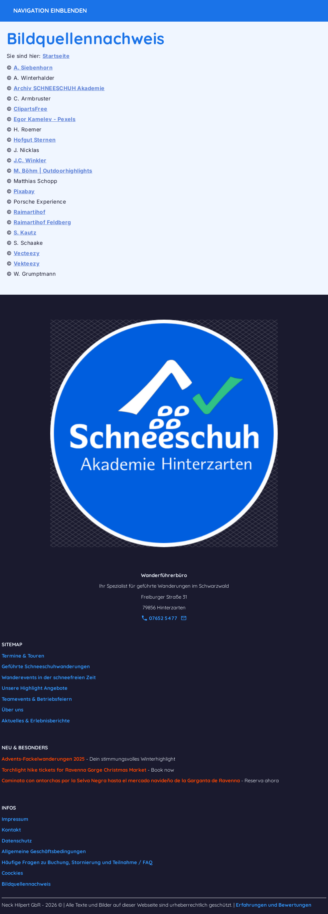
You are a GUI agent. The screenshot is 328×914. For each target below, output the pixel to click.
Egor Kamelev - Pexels (45, 119)
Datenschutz (17, 841)
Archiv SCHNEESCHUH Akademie (59, 88)
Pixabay (24, 191)
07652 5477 (159, 618)
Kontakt (11, 830)
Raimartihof (29, 212)
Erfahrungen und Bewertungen (273, 905)
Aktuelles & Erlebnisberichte (36, 720)
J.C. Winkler (30, 160)
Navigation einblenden (50, 10)
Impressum (15, 819)
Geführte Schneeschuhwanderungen (46, 666)
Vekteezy (27, 263)
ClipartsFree (31, 108)
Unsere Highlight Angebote (35, 688)
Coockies (12, 873)
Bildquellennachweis (26, 884)
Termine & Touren (23, 656)
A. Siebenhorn (33, 67)
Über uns (12, 709)
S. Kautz (25, 232)
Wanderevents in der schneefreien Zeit (49, 677)
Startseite (56, 56)
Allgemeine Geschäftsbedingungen (44, 851)
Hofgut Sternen (35, 139)
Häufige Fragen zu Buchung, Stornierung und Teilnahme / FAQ (77, 862)
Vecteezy (27, 253)
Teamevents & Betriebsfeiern (37, 699)
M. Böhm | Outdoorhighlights (53, 170)
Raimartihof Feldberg (42, 222)
